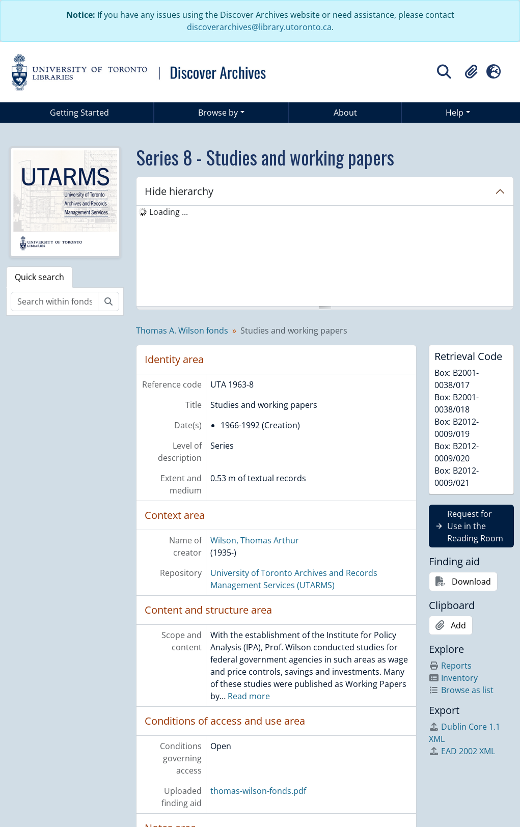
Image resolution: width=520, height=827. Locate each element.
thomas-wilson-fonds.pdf (258, 790)
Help (454, 112)
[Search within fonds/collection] (54, 301)
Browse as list (461, 690)
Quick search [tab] (39, 277)
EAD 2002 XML (462, 751)
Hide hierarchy (179, 191)
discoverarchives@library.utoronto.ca (259, 27)
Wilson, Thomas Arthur (254, 540)
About (345, 112)
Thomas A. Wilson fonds (182, 330)
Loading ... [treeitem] (168, 211)
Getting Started (79, 112)
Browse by (218, 112)
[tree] (324, 257)
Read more (249, 696)
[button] (471, 72)
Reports (450, 665)
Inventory (453, 677)
